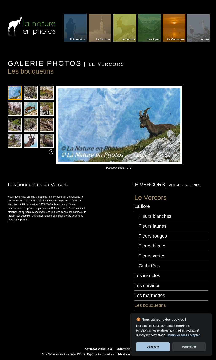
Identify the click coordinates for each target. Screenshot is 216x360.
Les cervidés (147, 285)
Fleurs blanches (155, 216)
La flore (142, 206)
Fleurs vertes (152, 255)
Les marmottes (149, 295)
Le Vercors (128, 39)
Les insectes (147, 275)
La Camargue (175, 39)
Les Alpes (153, 39)
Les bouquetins (150, 305)
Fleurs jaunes (152, 226)
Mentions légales (127, 348)
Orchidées (149, 265)
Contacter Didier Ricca (98, 348)
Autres (205, 39)
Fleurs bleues (152, 246)
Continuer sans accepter (183, 335)
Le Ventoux (103, 39)
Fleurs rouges (153, 236)
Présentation (78, 39)
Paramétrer (189, 346)
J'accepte (153, 346)
